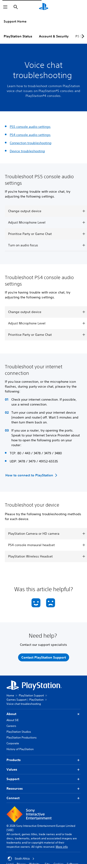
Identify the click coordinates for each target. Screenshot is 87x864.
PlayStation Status (18, 36)
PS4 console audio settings (30, 135)
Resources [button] (43, 788)
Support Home (15, 21)
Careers (11, 726)
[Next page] (82, 36)
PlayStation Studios (18, 732)
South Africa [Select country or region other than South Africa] (20, 858)
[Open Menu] (5, 7)
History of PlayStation (20, 749)
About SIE (12, 720)
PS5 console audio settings (30, 127)
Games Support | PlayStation (25, 700)
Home (10, 695)
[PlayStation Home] (43, 7)
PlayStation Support (31, 695)
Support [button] (43, 779)
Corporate (12, 743)
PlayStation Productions (21, 737)
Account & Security (54, 36)
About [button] (43, 714)
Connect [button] (43, 798)
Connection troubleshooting (31, 143)
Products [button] (43, 760)
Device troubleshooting (27, 151)
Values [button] (43, 769)
